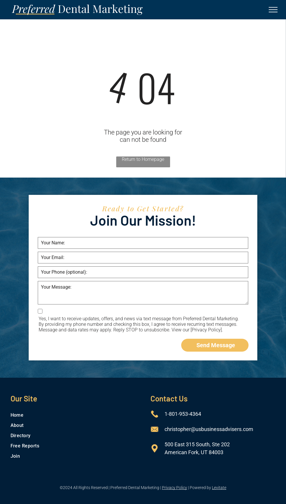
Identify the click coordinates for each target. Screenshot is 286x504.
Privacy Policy (174, 487)
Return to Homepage (143, 159)
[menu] (273, 9)
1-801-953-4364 (183, 414)
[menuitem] (73, 415)
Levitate (219, 487)
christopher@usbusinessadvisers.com (209, 429)
